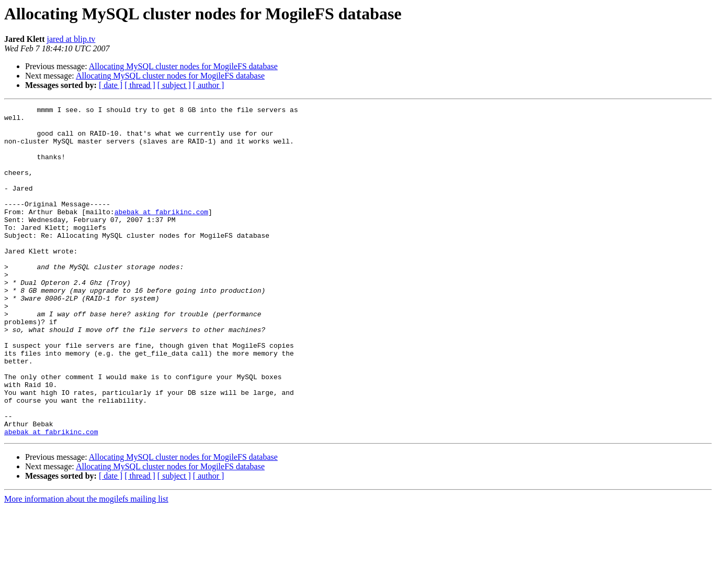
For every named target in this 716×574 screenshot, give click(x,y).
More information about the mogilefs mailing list (86, 564)
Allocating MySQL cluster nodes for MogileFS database (183, 66)
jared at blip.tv (71, 39)
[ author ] (208, 85)
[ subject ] (174, 85)
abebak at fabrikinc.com (161, 233)
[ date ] (110, 85)
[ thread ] (139, 85)
